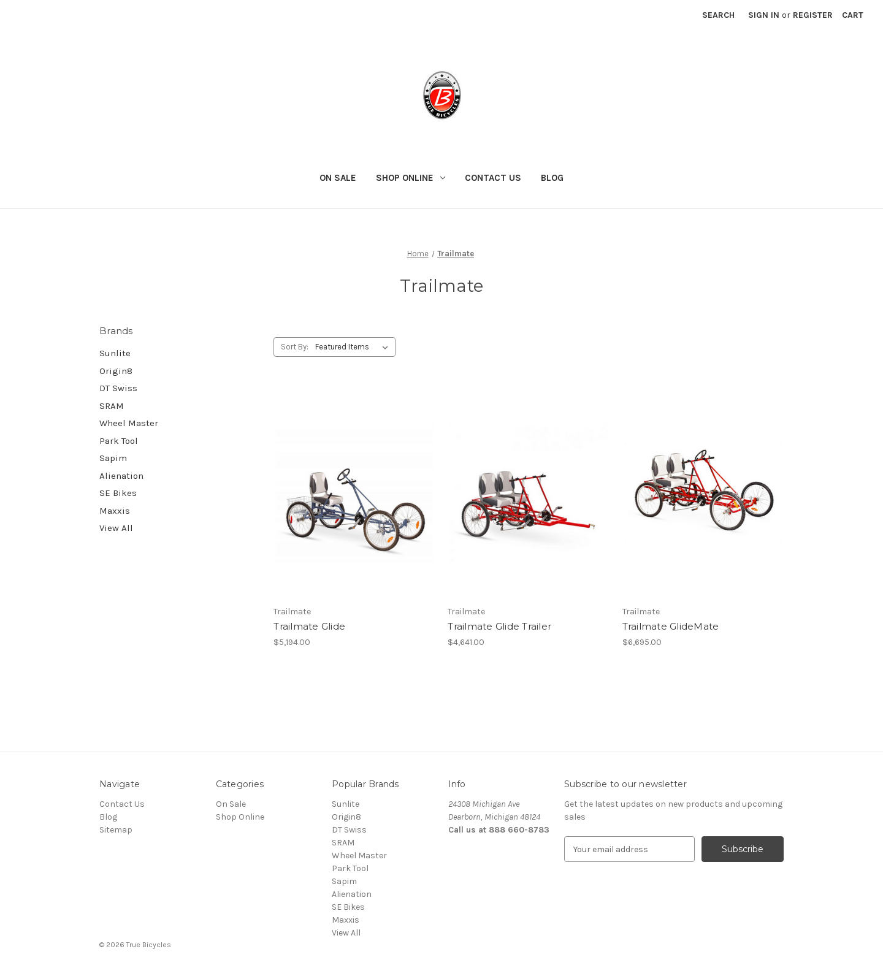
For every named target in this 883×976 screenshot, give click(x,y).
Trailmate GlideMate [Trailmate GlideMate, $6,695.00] (670, 626)
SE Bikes (118, 492)
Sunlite (115, 353)
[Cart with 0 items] (852, 15)
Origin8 (115, 370)
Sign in (763, 15)
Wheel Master (128, 423)
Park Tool (118, 440)
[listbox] (354, 347)
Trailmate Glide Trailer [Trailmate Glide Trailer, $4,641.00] (499, 626)
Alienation (121, 475)
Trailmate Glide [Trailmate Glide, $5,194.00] (309, 626)
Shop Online (410, 177)
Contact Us (493, 177)
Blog (552, 177)
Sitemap (115, 830)
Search (718, 15)
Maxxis (114, 510)
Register (813, 15)
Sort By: (294, 346)
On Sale (337, 177)
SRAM (111, 405)
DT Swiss (118, 388)
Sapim (113, 457)
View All (116, 527)
